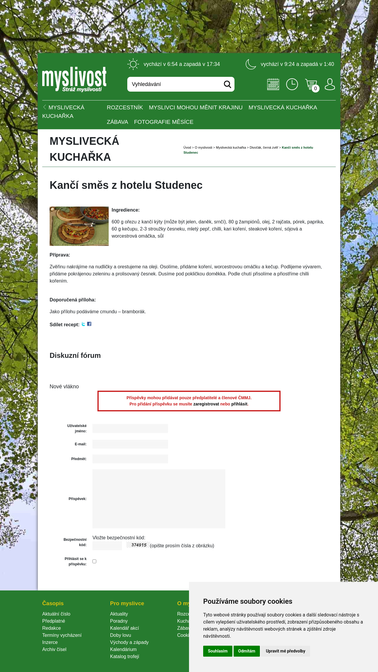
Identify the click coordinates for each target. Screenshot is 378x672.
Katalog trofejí (124, 656)
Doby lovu (120, 635)
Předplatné (53, 621)
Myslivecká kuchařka (283, 107)
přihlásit (239, 404)
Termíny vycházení (62, 635)
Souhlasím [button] (218, 651)
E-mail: (81, 444)
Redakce (51, 628)
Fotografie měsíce (163, 122)
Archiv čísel (54, 649)
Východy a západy (129, 642)
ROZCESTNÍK (125, 107)
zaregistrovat (206, 404)
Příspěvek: (78, 499)
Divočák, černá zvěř (264, 147)
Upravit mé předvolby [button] (285, 651)
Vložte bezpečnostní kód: (118, 537)
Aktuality (119, 613)
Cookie (185, 635)
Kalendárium (123, 649)
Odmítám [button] (246, 651)
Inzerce (50, 642)
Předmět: (79, 459)
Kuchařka (187, 621)
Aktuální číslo (56, 613)
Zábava (117, 122)
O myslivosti (203, 147)
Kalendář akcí (124, 628)
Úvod (187, 147)
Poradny (119, 621)
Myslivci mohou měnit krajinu (195, 107)
